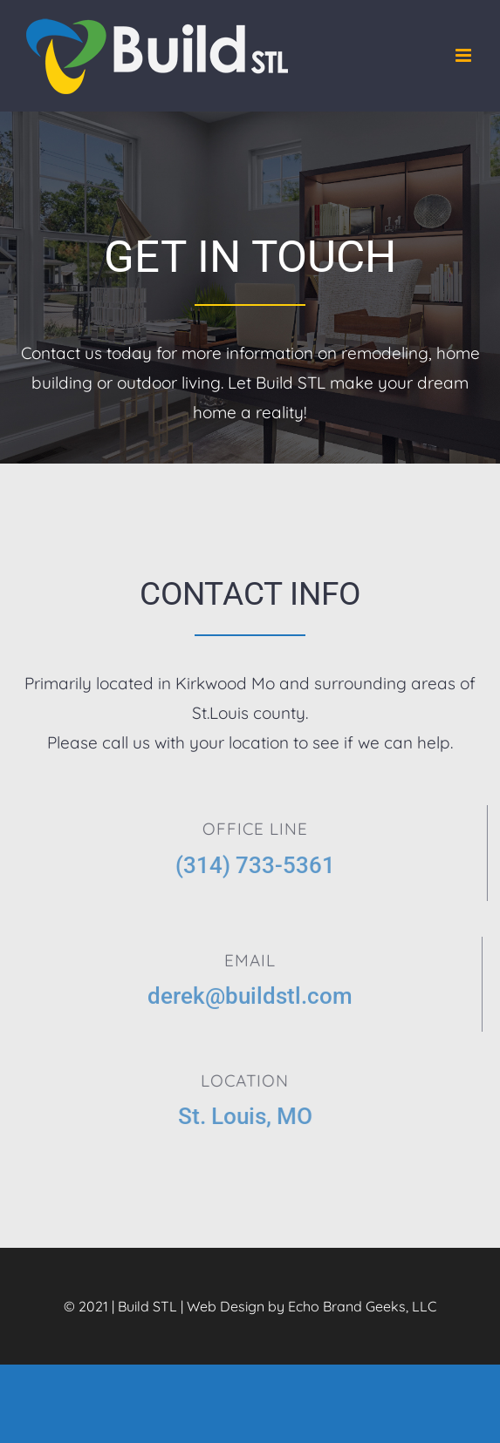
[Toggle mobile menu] (464, 55)
